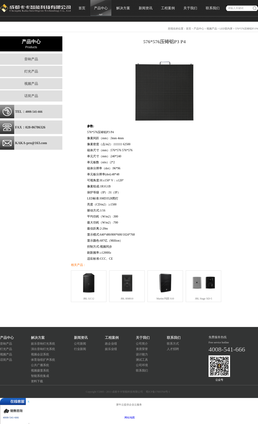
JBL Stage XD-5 (203, 298)
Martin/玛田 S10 (165, 298)
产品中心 (199, 28)
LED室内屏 (226, 28)
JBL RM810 (127, 298)
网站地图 (129, 417)
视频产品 (212, 28)
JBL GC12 (88, 298)
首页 (81, 8)
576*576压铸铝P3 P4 (246, 28)
